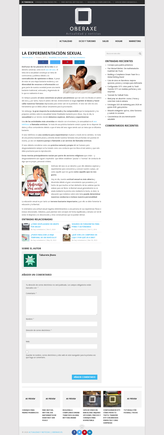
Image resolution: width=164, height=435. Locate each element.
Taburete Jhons (27, 57)
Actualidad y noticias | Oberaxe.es (45, 432)
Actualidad (65, 41)
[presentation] (45, 367)
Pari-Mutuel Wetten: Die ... (72, 2)
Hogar (118, 41)
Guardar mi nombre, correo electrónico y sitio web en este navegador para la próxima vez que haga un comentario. (61, 356)
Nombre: (30, 319)
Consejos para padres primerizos (120, 65)
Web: (28, 342)
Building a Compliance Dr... (100, 2)
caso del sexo (50, 70)
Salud (105, 41)
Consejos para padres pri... (46, 2)
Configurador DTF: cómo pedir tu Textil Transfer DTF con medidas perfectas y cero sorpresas (124, 89)
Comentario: (31, 293)
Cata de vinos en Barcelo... (126, 2)
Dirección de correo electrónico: (39, 330)
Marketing (135, 41)
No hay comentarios (77, 57)
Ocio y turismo (87, 41)
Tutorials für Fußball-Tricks (117, 95)
